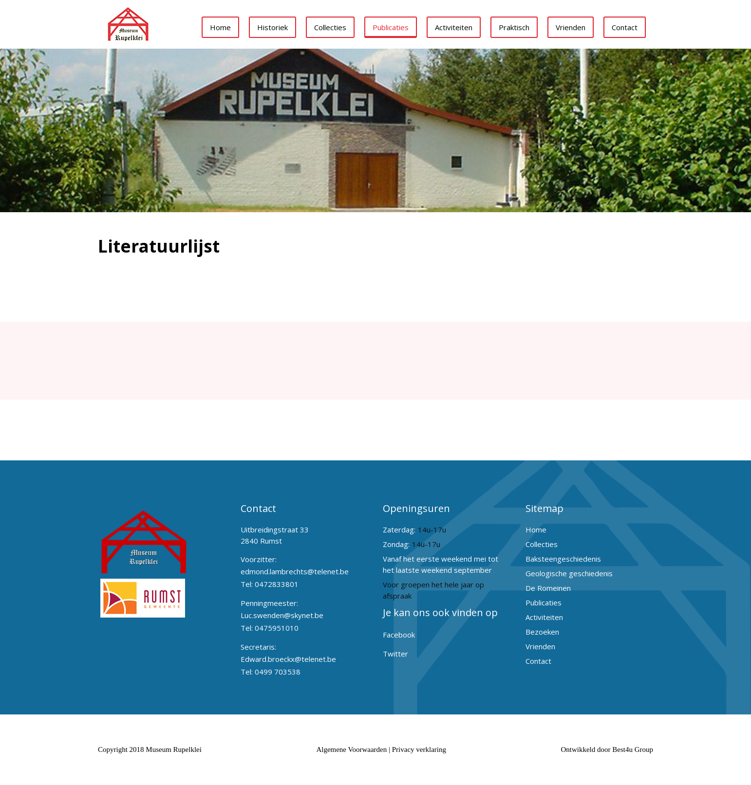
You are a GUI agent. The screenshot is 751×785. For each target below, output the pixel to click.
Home (220, 27)
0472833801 (277, 584)
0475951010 (277, 628)
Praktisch (514, 27)
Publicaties (391, 27)
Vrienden (570, 27)
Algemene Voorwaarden (351, 749)
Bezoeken (542, 632)
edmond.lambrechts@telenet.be (295, 571)
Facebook (399, 634)
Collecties (330, 27)
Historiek (272, 27)
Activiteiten (453, 27)
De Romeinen (548, 588)
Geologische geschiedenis (569, 573)
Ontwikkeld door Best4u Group (607, 749)
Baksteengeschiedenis (563, 559)
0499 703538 (277, 671)
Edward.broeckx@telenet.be (288, 659)
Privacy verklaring (419, 749)
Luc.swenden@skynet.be (282, 615)
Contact (625, 27)
